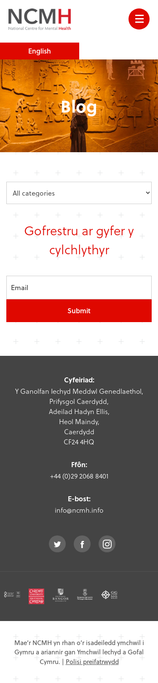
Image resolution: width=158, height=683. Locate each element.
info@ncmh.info (79, 510)
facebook (82, 543)
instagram (107, 543)
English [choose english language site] (39, 51)
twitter (57, 543)
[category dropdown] (79, 193)
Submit (79, 310)
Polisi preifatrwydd (92, 661)
